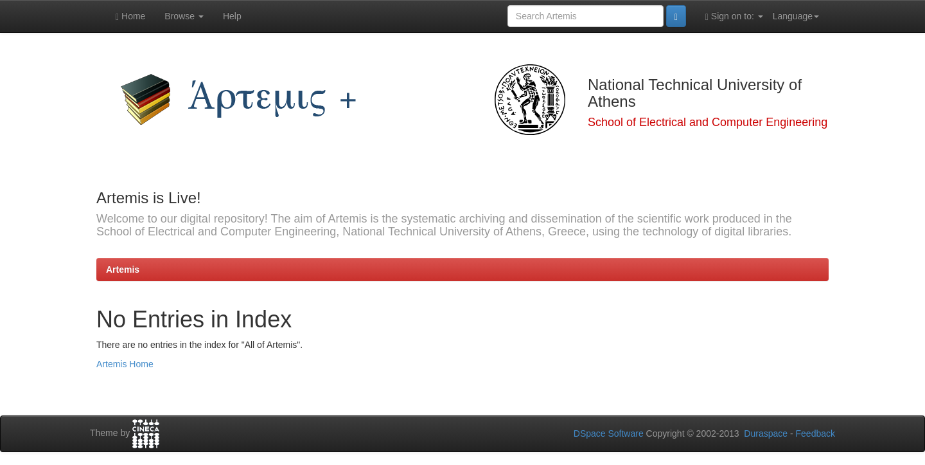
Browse (184, 16)
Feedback (815, 433)
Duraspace (766, 433)
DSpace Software (609, 433)
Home (130, 16)
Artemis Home (125, 364)
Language (796, 16)
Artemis (122, 269)
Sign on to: (734, 16)
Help (232, 16)
